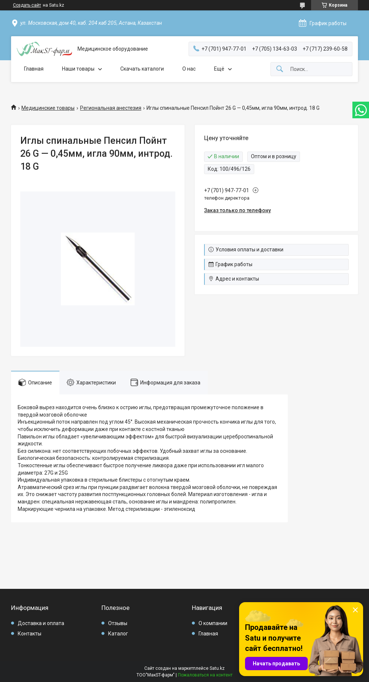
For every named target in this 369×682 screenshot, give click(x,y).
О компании (213, 623)
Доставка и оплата (41, 623)
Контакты (29, 634)
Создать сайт (27, 5)
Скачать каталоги (142, 69)
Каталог (118, 634)
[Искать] (280, 69)
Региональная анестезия (110, 108)
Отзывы (117, 623)
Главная (34, 69)
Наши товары (78, 69)
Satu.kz (217, 668)
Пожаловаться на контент (205, 675)
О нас (189, 69)
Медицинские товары (48, 108)
